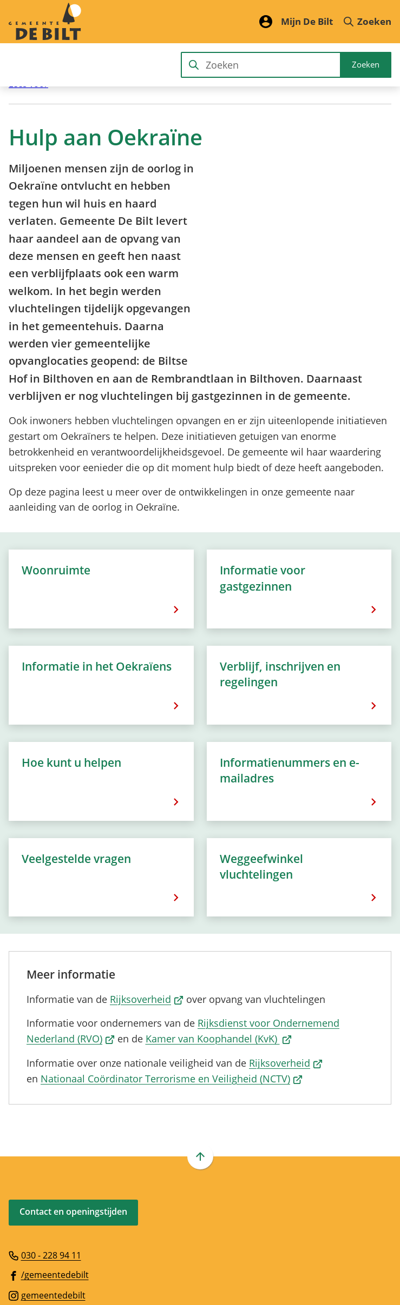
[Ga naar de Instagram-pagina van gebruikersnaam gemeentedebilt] (47, 1189)
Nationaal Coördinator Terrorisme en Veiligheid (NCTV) (172, 973)
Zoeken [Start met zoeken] (365, 64)
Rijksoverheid (146, 893)
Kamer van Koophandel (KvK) (219, 933)
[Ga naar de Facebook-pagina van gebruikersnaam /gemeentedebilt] (49, 1169)
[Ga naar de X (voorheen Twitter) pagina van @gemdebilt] (39, 1210)
